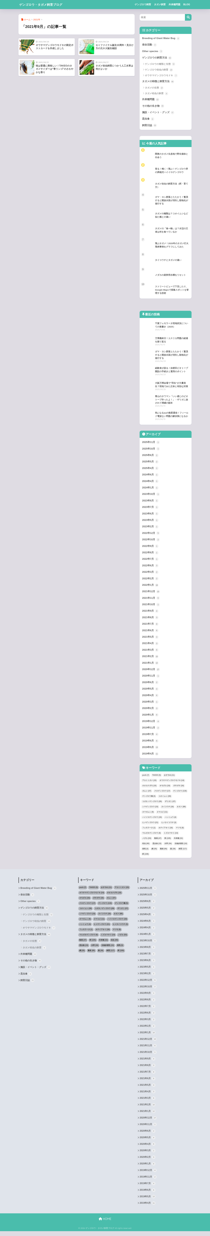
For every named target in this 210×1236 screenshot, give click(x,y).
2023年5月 (150, 521)
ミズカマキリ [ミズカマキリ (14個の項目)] (171, 836)
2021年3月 (150, 652)
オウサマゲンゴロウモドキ (161, 75)
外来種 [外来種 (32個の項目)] (178, 841)
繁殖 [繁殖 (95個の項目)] (163, 851)
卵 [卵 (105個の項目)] (167, 841)
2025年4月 (150, 469)
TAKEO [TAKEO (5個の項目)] (156, 778)
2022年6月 (150, 567)
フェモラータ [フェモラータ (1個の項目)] (148, 830)
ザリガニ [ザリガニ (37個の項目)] (170, 804)
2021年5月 (150, 639)
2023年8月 (150, 501)
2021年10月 (151, 606)
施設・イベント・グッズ (158, 113)
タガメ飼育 (160, 4)
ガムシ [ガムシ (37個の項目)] (146, 794)
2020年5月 (150, 691)
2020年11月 (151, 678)
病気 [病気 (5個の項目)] (145, 851)
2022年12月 (151, 534)
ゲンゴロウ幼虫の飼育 (159, 70)
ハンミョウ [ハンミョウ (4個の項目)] (170, 820)
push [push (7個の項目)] (145, 778)
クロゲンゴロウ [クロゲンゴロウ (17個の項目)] (162, 794)
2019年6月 (150, 743)
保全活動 (149, 45)
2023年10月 (151, 495)
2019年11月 (151, 730)
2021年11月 (151, 599)
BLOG (186, 4)
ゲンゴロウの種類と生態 (160, 64)
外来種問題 (174, 4)
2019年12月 (151, 724)
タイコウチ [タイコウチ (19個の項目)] (167, 809)
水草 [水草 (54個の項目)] (168, 846)
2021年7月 (150, 626)
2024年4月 (150, 482)
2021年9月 (150, 612)
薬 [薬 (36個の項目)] (173, 851)
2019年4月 (150, 756)
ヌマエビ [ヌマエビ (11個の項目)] (162, 815)
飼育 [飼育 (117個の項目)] (183, 851)
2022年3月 (150, 573)
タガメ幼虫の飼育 (156, 93)
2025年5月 (150, 462)
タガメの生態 (154, 88)
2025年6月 (150, 456)
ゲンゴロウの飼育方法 (157, 58)
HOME (105, 1223)
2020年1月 (150, 717)
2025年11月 (151, 443)
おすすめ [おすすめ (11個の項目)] (169, 778)
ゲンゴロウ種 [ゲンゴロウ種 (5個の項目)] (148, 799)
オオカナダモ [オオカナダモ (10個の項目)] (149, 788)
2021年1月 (150, 665)
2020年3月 (150, 704)
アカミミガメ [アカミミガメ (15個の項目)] (149, 783)
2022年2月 (150, 580)
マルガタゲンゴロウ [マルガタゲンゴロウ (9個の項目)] (151, 836)
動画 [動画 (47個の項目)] (157, 841)
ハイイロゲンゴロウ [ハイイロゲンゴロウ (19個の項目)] (152, 820)
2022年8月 (150, 554)
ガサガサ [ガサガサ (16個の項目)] (178, 788)
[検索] (188, 17)
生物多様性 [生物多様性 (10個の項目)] (181, 846)
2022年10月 (151, 541)
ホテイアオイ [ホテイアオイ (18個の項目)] (166, 830)
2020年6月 (150, 684)
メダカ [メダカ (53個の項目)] (146, 841)
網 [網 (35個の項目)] (154, 851)
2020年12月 (151, 671)
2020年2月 (150, 711)
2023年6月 (150, 514)
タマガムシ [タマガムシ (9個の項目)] (148, 815)
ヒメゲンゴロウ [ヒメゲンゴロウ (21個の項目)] (150, 825)
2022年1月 (150, 586)
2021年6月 (150, 632)
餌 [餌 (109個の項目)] (145, 857)
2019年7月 (150, 737)
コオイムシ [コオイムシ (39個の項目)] (165, 799)
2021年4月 (150, 645)
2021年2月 (150, 658)
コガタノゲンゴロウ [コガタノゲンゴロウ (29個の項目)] (152, 804)
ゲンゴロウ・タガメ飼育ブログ (44, 4)
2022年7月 (150, 560)
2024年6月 (150, 475)
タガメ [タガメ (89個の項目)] (181, 809)
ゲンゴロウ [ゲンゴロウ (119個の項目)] (180, 794)
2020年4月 (150, 697)
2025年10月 (151, 449)
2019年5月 (150, 750)
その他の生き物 (153, 106)
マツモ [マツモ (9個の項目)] (180, 830)
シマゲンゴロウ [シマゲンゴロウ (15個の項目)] (150, 809)
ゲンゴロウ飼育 (143, 4)
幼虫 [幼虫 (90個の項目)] (145, 846)
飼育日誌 (149, 126)
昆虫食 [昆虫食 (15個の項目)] (157, 846)
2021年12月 (151, 593)
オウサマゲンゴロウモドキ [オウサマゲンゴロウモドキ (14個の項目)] (172, 783)
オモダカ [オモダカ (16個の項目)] (165, 788)
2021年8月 (150, 619)
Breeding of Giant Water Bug (161, 38)
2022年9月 (150, 547)
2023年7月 (150, 508)
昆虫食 (148, 119)
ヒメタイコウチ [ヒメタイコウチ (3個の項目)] (168, 825)
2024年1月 (150, 488)
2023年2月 (150, 527)
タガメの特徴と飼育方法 (158, 81)
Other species (152, 51)
